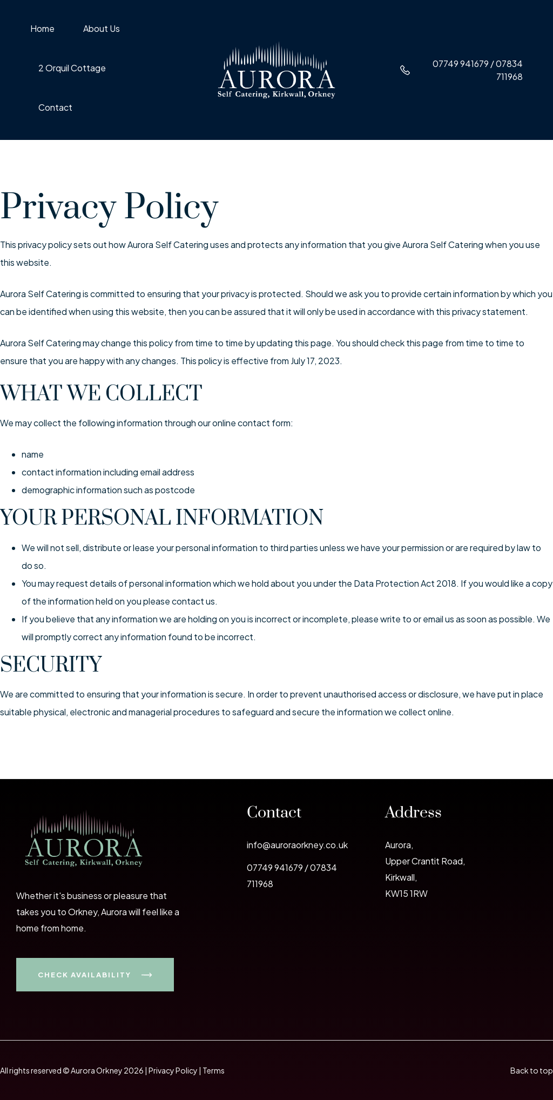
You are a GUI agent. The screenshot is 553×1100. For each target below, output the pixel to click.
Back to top (531, 1070)
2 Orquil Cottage (72, 68)
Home (42, 29)
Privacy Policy (173, 1070)
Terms (214, 1070)
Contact (55, 108)
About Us (101, 29)
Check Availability (95, 974)
